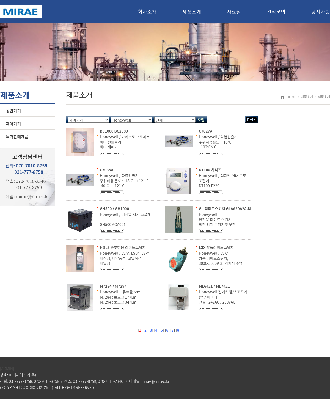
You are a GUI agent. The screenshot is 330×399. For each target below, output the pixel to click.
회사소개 (147, 11)
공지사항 (320, 11)
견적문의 (276, 11)
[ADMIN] (7, 368)
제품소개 (191, 11)
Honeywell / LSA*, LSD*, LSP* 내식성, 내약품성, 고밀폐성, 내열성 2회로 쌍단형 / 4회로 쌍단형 (125, 260)
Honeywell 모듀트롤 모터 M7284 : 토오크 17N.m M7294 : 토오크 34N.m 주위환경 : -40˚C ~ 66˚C (120, 299)
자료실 (234, 11)
